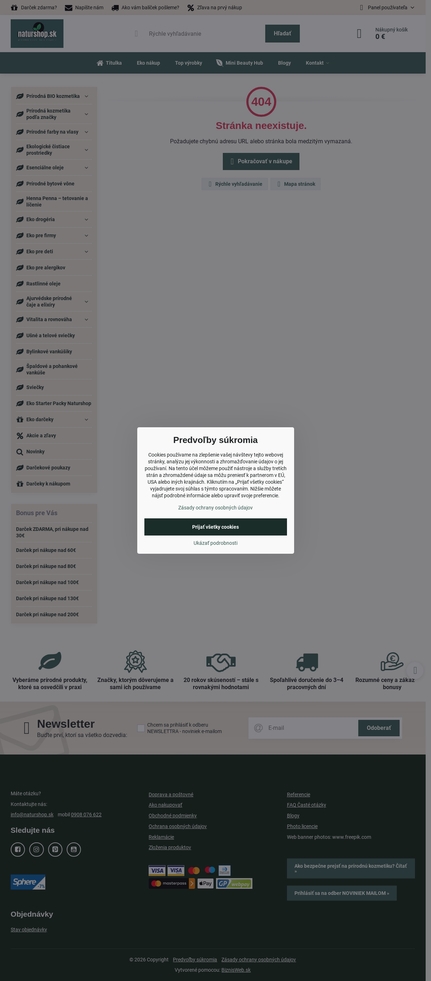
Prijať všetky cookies (215, 527)
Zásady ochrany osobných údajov (215, 508)
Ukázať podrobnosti (215, 543)
